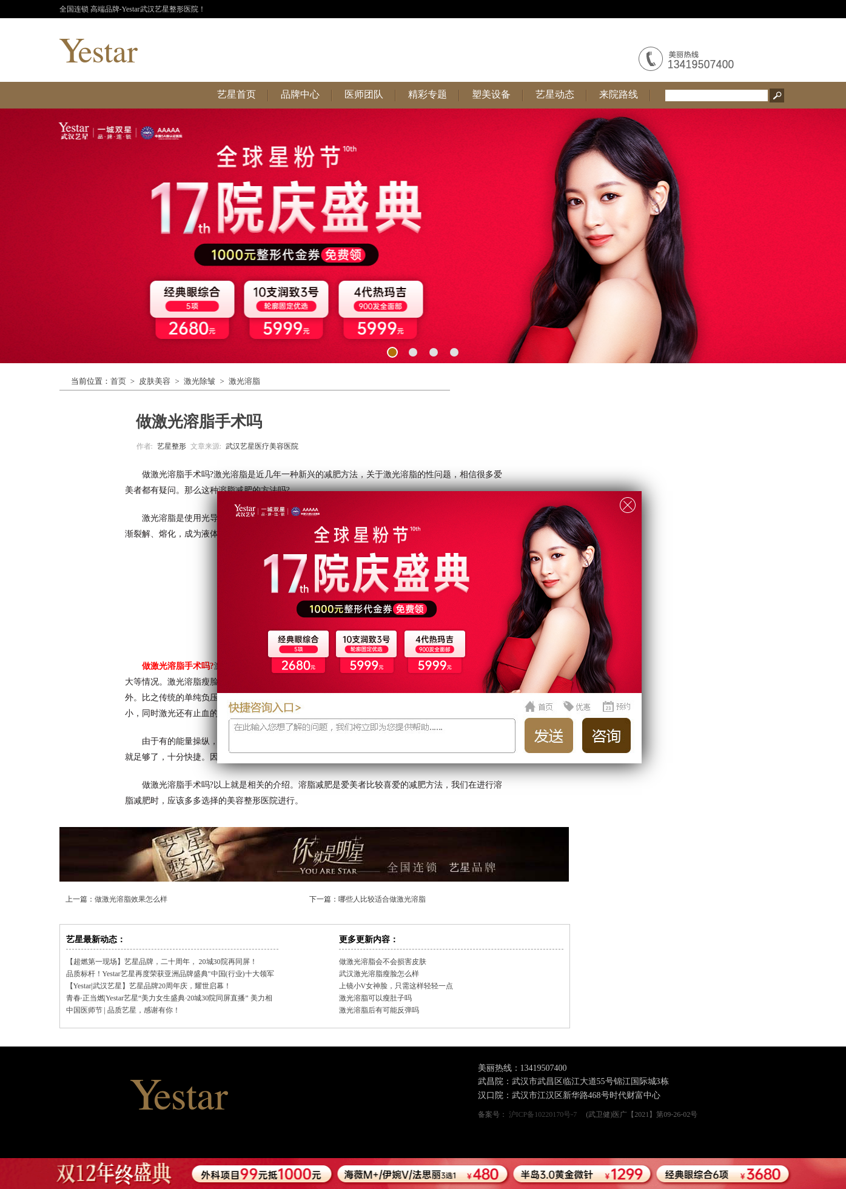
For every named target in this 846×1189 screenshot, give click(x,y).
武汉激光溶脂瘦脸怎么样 (379, 974)
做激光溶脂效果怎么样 (131, 899)
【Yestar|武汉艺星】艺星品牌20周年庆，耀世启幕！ (149, 986)
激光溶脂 (244, 381)
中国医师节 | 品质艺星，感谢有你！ (123, 1010)
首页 (118, 381)
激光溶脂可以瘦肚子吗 (375, 998)
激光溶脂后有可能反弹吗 (379, 1010)
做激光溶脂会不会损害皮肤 (382, 961)
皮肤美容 (154, 381)
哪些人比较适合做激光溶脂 (382, 899)
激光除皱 (199, 381)
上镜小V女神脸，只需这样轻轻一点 (396, 986)
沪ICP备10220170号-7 (543, 1114)
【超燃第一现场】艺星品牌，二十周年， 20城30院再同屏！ (161, 961)
